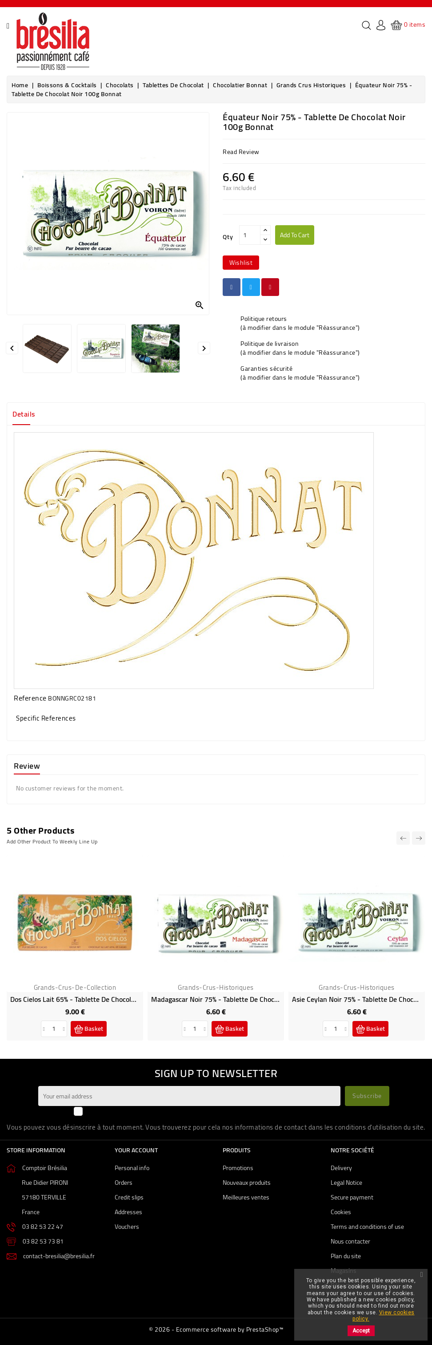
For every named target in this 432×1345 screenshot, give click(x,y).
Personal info (132, 1168)
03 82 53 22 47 (42, 1226)
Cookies (341, 1212)
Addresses (128, 1212)
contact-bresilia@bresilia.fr (59, 1256)
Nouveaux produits (247, 1182)
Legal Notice (346, 1182)
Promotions (238, 1168)
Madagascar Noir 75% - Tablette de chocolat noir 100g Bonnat (246, 999)
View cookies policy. (383, 1315)
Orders (123, 1182)
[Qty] (249, 235)
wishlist (240, 262)
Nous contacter (350, 1241)
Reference (30, 697)
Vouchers (127, 1226)
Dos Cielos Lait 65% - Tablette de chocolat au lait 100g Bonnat (106, 999)
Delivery (341, 1168)
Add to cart (294, 235)
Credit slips (129, 1197)
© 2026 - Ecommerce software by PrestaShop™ (216, 1329)
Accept (361, 1331)
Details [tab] (23, 414)
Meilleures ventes (246, 1197)
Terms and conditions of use (367, 1226)
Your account (136, 1150)
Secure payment (352, 1197)
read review (241, 151)
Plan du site (346, 1256)
